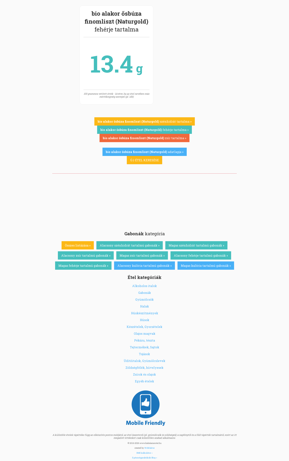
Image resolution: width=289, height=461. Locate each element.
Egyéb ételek (144, 381)
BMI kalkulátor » (144, 452)
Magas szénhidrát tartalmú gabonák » (196, 245)
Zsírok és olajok (144, 374)
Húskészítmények (144, 313)
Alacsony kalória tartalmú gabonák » (144, 266)
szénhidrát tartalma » (144, 121)
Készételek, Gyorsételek (144, 327)
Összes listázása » (77, 245)
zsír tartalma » (144, 138)
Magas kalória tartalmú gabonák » (206, 266)
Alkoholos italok (144, 286)
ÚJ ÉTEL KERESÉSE (144, 160)
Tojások (144, 354)
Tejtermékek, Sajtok (144, 347)
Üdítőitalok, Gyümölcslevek (144, 361)
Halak (144, 306)
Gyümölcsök (144, 299)
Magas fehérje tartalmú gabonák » (83, 266)
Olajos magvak (144, 333)
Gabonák (144, 293)
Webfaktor (149, 447)
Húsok (144, 320)
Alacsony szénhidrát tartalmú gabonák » (129, 245)
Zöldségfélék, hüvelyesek (144, 367)
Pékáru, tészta (144, 340)
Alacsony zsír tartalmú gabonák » (85, 255)
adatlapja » (144, 152)
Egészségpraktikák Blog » (144, 457)
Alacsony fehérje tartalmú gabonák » (201, 255)
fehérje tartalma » (144, 130)
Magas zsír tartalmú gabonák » (142, 255)
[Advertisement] (144, 201)
